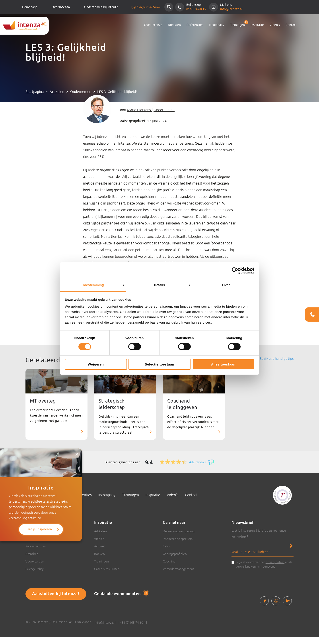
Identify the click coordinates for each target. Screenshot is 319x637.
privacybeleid (275, 562)
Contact (291, 25)
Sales (166, 546)
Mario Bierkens (139, 110)
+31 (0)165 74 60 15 (133, 622)
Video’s (275, 25)
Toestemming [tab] (93, 285)
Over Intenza (61, 7)
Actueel (99, 546)
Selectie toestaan (159, 364)
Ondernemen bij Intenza (101, 7)
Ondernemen (80, 92)
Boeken (99, 553)
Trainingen (237, 25)
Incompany (216, 25)
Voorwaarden (34, 561)
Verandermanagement (178, 568)
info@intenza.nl (231, 9)
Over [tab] (226, 285)
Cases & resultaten (107, 568)
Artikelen (57, 92)
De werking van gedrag (179, 531)
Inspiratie (257, 25)
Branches (31, 553)
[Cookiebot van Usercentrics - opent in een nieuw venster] (235, 270)
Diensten (174, 25)
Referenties (195, 25)
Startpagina (34, 92)
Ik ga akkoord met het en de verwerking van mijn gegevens (264, 564)
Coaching (169, 561)
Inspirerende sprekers (178, 538)
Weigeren (96, 364)
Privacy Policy (34, 568)
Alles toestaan (223, 364)
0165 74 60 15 (196, 9)
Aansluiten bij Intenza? (56, 594)
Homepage (29, 7)
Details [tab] (159, 285)
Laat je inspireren (39, 529)
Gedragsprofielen (175, 553)
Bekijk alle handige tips (277, 358)
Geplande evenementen (121, 594)
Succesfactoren (35, 546)
